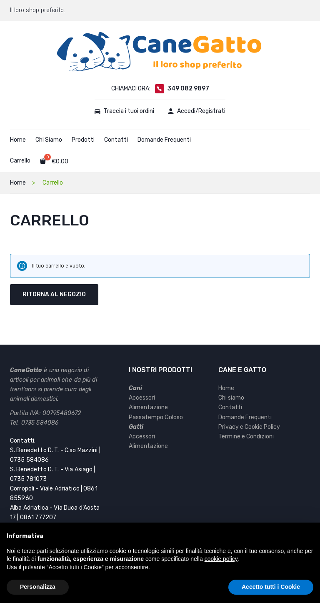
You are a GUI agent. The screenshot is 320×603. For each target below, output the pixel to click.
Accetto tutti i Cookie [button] (271, 586)
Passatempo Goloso (156, 417)
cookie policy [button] (221, 558)
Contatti (116, 139)
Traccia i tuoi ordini (123, 111)
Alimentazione (148, 407)
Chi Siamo (48, 139)
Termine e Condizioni (246, 436)
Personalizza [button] (37, 586)
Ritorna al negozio (54, 294)
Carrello (20, 160)
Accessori (142, 397)
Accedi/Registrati (198, 111)
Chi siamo (231, 397)
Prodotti (83, 139)
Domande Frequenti (164, 139)
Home (18, 139)
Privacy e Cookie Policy (249, 426)
